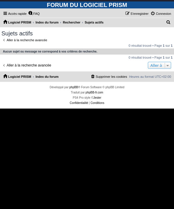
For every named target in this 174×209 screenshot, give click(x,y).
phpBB (73, 87)
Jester (97, 97)
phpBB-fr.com (94, 92)
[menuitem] (34, 13)
